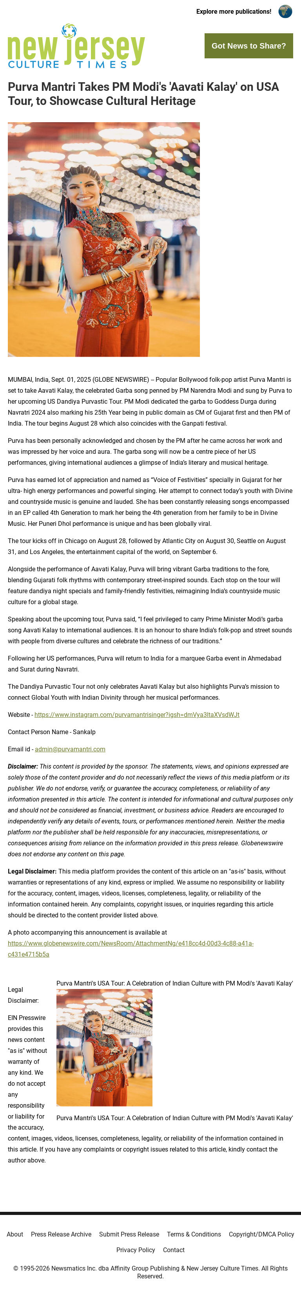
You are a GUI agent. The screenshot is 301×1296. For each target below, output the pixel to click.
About (15, 1234)
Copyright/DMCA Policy (261, 1234)
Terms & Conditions (194, 1234)
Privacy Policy (135, 1250)
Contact (174, 1250)
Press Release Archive (61, 1234)
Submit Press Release (129, 1234)
